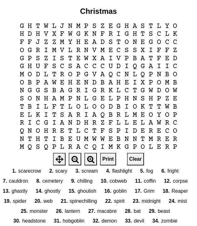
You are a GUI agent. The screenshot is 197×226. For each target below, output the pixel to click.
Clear (135, 159)
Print (108, 159)
